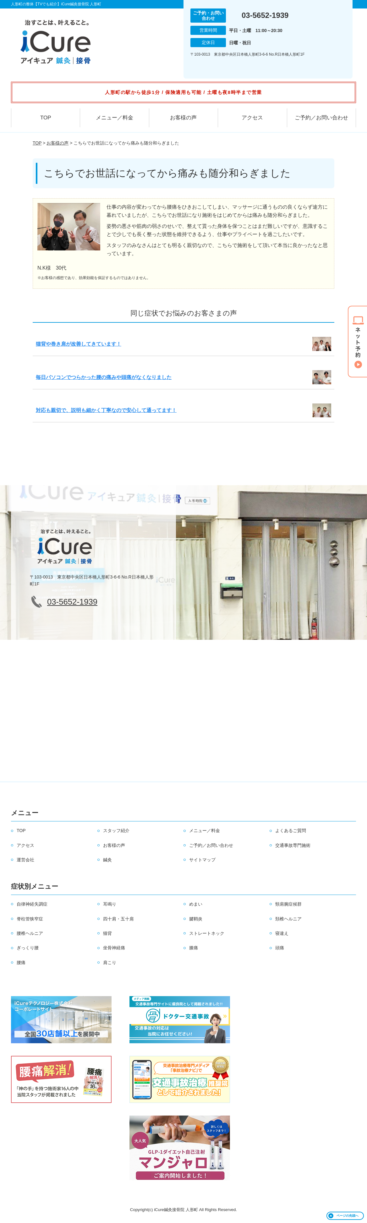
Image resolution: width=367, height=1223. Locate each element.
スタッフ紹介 (116, 830)
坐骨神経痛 (114, 947)
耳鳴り (109, 904)
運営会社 (25, 859)
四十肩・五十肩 (118, 918)
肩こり (109, 962)
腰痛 (21, 962)
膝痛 (193, 947)
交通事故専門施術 (292, 845)
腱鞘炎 (195, 918)
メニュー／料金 (114, 118)
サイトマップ (202, 859)
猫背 (107, 933)
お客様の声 (183, 118)
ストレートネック (206, 933)
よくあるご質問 (290, 830)
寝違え (281, 933)
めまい (195, 904)
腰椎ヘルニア (30, 933)
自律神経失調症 (32, 904)
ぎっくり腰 (28, 947)
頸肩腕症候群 (288, 904)
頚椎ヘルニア (288, 918)
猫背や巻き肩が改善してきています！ (78, 344)
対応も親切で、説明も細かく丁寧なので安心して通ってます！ (106, 410)
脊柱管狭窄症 (30, 918)
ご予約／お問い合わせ (321, 118)
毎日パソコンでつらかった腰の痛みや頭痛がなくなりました (104, 377)
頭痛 (279, 947)
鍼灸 (107, 859)
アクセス (252, 118)
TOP (45, 118)
